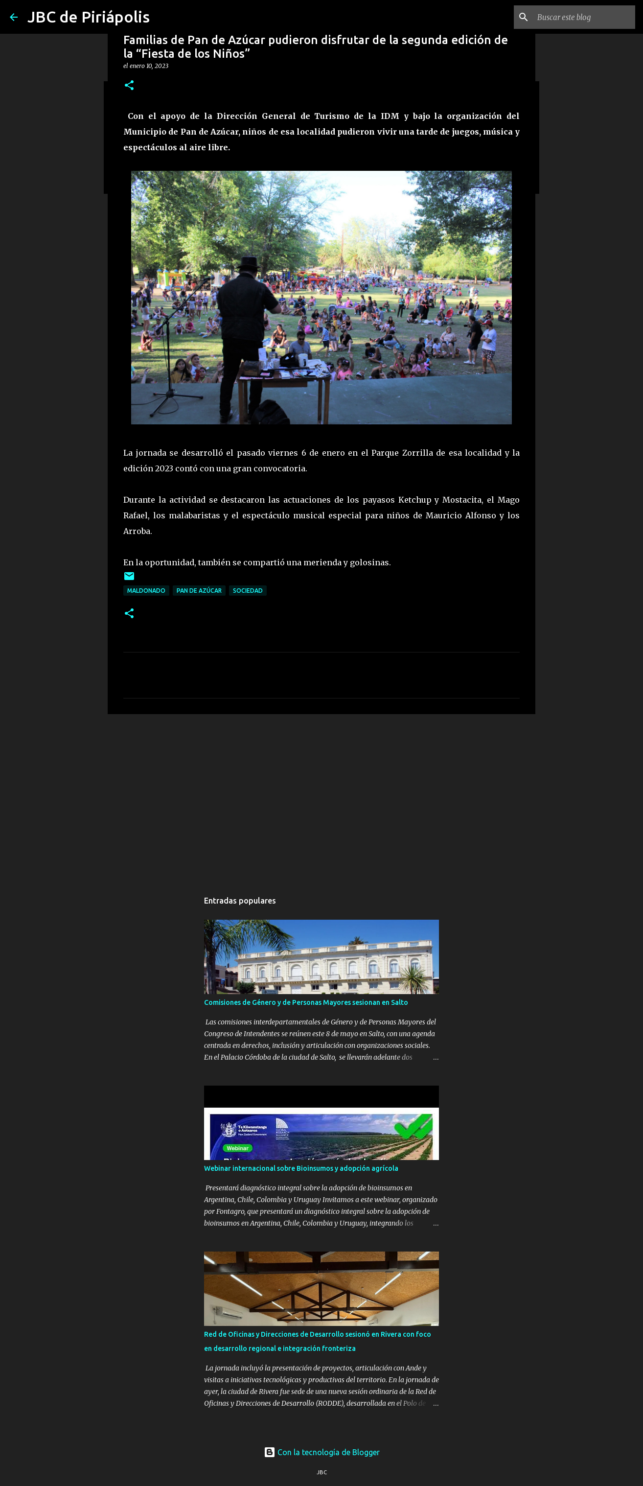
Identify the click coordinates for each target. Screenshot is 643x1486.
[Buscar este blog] (583, 17)
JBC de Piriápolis (88, 16)
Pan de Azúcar (199, 590)
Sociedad (248, 590)
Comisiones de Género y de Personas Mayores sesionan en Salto (306, 1002)
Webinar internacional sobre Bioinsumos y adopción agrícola (301, 1168)
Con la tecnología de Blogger (322, 1452)
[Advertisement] (321, 797)
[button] (129, 86)
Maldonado (146, 590)
